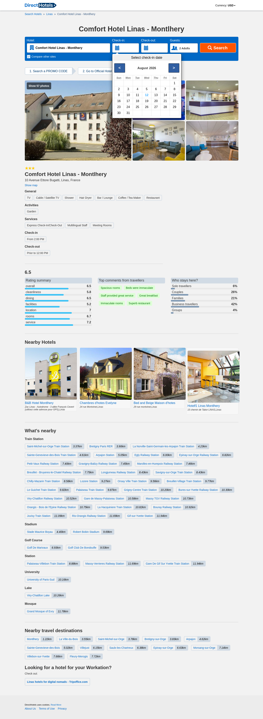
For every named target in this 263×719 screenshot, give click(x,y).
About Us (30, 708)
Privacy (62, 708)
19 (147, 101)
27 (156, 107)
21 (165, 101)
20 (156, 101)
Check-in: (118, 40)
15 (174, 95)
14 (165, 95)
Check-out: (148, 40)
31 (128, 113)
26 (147, 107)
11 (137, 95)
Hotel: (31, 40)
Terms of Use (47, 708)
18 (137, 101)
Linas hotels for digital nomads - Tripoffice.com (57, 681)
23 (119, 107)
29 (174, 107)
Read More (56, 705)
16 (119, 101)
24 (128, 107)
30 (119, 113)
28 (165, 107)
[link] (40, 5)
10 (128, 95)
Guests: (175, 40)
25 (137, 107)
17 (128, 101)
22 (174, 101)
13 (156, 95)
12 (147, 95)
